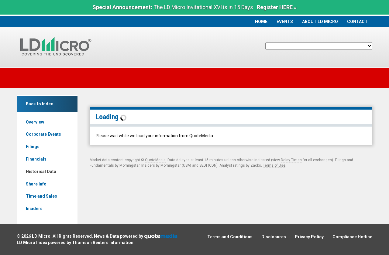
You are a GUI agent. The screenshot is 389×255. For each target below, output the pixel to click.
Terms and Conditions (230, 236)
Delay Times (291, 160)
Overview (35, 122)
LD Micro (41, 236)
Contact (357, 21)
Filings (33, 146)
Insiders (34, 208)
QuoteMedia (155, 160)
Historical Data (41, 171)
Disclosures (273, 236)
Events (285, 21)
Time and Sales (41, 196)
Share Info (36, 184)
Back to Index (39, 103)
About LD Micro (320, 21)
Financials (36, 159)
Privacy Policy (309, 236)
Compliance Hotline (352, 236)
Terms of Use (274, 165)
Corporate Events (43, 134)
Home (261, 21)
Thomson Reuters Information (102, 242)
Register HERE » (277, 7)
